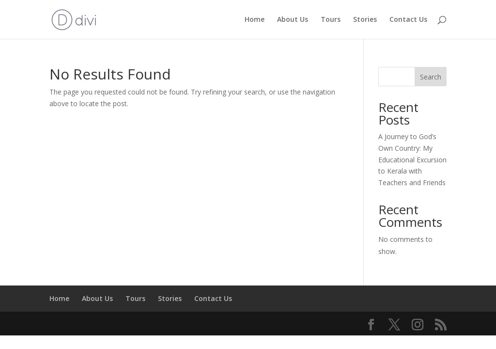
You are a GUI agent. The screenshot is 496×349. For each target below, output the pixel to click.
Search (430, 76)
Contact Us (408, 20)
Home (254, 20)
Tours (331, 20)
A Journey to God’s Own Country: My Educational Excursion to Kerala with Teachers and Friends (412, 159)
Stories (365, 20)
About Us (292, 20)
